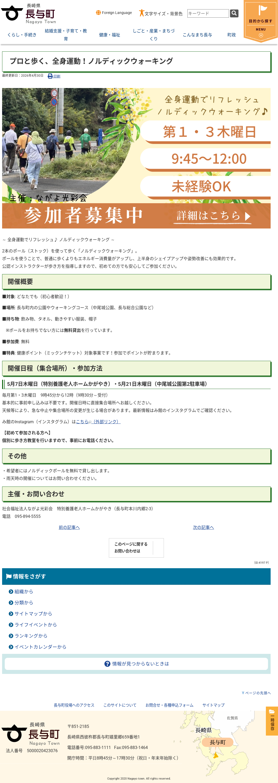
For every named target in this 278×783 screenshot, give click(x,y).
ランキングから (31, 636)
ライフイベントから (35, 625)
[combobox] (208, 13)
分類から (23, 602)
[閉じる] (260, 41)
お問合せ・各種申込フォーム (169, 705)
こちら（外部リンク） (98, 421)
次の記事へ (203, 527)
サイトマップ (213, 705)
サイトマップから (33, 613)
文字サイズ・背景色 (164, 13)
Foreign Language (113, 12)
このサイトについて (119, 705)
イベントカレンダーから (40, 647)
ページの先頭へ (258, 693)
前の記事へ (69, 527)
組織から (23, 591)
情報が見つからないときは (136, 664)
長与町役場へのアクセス (74, 705)
